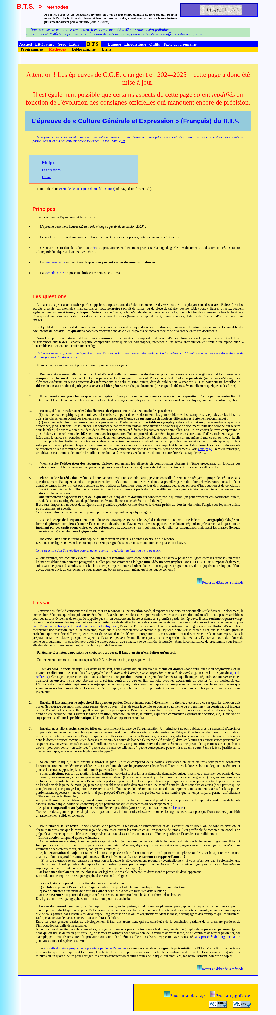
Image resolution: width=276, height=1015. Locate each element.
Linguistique (135, 44)
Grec (62, 44)
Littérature (44, 44)
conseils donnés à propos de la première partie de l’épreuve (85, 948)
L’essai (46, 177)
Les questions (51, 170)
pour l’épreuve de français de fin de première (75, 626)
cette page (205, 449)
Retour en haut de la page (184, 995)
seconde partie (54, 273)
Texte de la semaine (180, 44)
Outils (154, 44)
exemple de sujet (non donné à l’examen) (87, 189)
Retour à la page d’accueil (230, 995)
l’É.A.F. (178, 808)
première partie (54, 262)
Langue (114, 44)
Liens (106, 49)
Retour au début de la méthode (220, 582)
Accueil (25, 44)
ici (123, 141)
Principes (48, 162)
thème (94, 248)
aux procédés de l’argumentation (217, 937)
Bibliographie (84, 49)
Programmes (32, 49)
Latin (74, 44)
